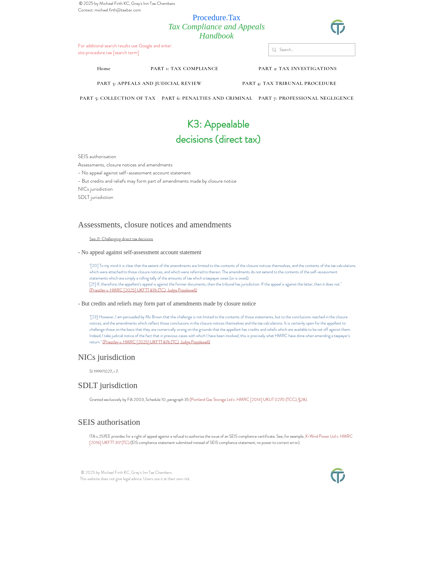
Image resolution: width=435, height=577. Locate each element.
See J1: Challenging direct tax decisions (121, 239)
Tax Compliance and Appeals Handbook (216, 31)
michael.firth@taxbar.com (118, 10)
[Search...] (311, 50)
